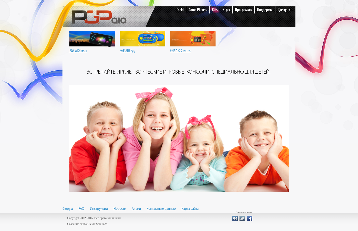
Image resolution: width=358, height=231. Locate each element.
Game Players (198, 10)
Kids (214, 10)
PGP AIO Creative (193, 48)
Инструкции (99, 209)
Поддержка (265, 10)
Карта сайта (190, 209)
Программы (243, 10)
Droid (180, 10)
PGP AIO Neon (92, 48)
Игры (226, 10)
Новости (119, 209)
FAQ (81, 209)
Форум (68, 209)
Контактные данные (161, 209)
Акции (136, 209)
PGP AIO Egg (142, 48)
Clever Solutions (97, 224)
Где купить (285, 10)
